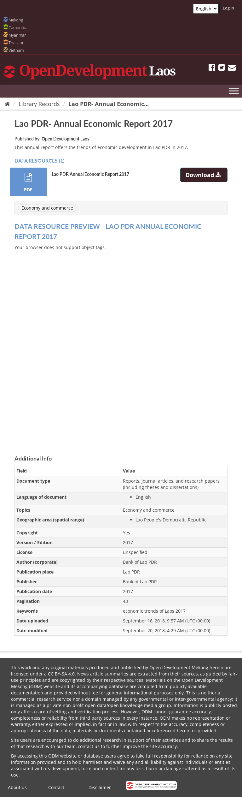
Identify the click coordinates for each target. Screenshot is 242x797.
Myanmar (17, 35)
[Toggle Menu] (234, 91)
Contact (56, 787)
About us (17, 787)
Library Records (39, 104)
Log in (228, 8)
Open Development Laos (65, 138)
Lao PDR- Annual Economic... (108, 104)
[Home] (7, 104)
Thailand (17, 42)
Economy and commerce (47, 208)
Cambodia (18, 27)
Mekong (16, 20)
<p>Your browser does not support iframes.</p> (121, 345)
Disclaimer (100, 787)
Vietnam (16, 50)
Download (204, 175)
